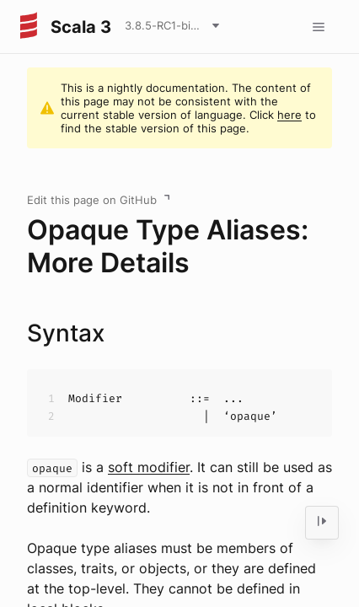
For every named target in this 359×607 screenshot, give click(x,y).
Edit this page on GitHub (92, 200)
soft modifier (149, 467)
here (289, 114)
